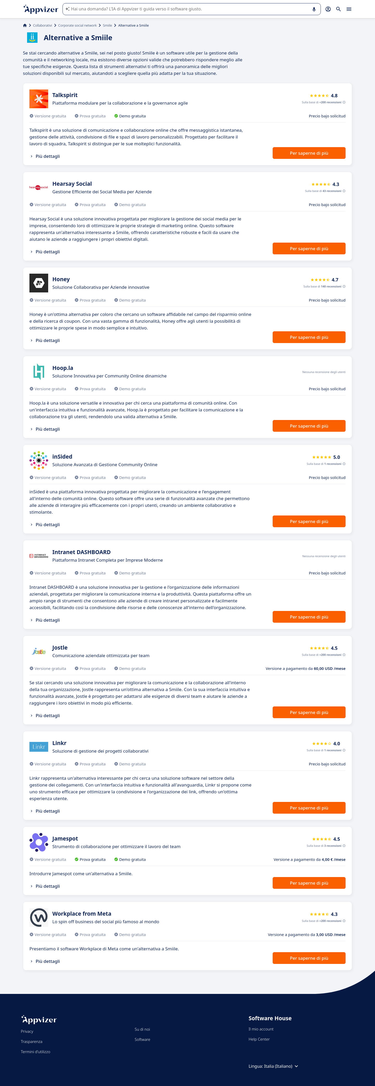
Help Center (259, 1039)
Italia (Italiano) (281, 1066)
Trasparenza (31, 1041)
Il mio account (261, 1028)
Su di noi (142, 1029)
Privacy (27, 1031)
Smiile (107, 25)
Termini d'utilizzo (35, 1051)
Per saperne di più (309, 153)
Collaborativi (42, 25)
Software (142, 1039)
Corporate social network (77, 25)
